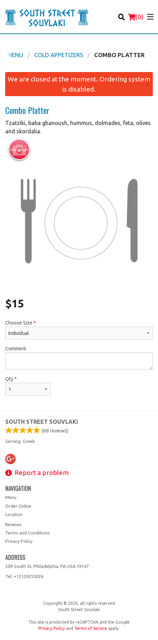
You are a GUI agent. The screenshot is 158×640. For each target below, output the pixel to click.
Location (14, 514)
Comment (79, 358)
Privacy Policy (18, 541)
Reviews (13, 524)
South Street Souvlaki (41, 422)
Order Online (18, 506)
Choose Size (79, 329)
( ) (135, 16)
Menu (10, 497)
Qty (28, 386)
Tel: (24, 576)
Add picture (19, 150)
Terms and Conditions (27, 532)
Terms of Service (90, 628)
